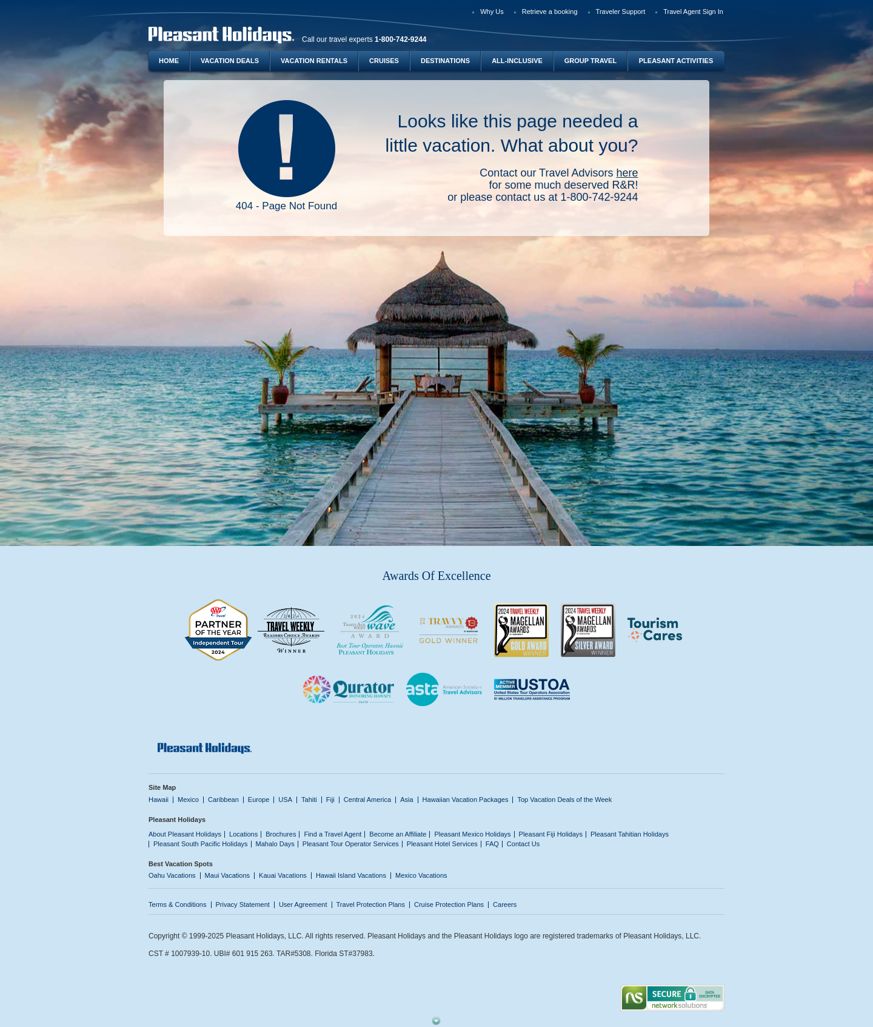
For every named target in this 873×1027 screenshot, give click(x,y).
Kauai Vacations (283, 875)
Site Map (162, 787)
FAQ (492, 843)
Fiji (330, 799)
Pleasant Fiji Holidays (551, 834)
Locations (243, 834)
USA (285, 799)
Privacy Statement (243, 904)
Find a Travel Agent (332, 834)
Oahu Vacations (172, 875)
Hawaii (159, 799)
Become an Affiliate (397, 834)
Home (169, 60)
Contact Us (523, 843)
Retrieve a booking (550, 11)
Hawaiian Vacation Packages (466, 799)
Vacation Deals (230, 60)
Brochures (281, 834)
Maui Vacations (227, 875)
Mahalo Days (275, 843)
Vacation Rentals (314, 60)
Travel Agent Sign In (693, 11)
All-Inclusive (517, 60)
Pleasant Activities (676, 60)
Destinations (445, 60)
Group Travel (590, 60)
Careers (505, 904)
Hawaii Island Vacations (351, 875)
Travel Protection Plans (370, 904)
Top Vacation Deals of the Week (564, 799)
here (627, 173)
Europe (259, 799)
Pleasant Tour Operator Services (351, 843)
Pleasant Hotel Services (442, 843)
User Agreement (303, 904)
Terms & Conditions (178, 904)
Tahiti (309, 799)
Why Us (492, 11)
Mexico (188, 799)
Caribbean (223, 799)
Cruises (384, 60)
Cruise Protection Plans (449, 904)
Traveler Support (621, 11)
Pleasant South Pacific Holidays (200, 843)
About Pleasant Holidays (185, 834)
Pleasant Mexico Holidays (472, 834)
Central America (367, 799)
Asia (406, 799)
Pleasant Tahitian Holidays (629, 834)
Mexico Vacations (421, 875)
